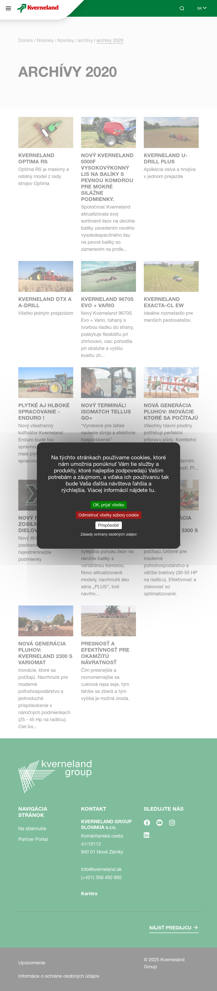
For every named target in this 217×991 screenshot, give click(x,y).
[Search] (182, 8)
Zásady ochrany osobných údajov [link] (109, 534)
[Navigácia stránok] (8, 8)
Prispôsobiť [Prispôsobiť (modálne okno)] (108, 525)
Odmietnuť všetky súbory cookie (108, 515)
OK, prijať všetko (108, 504)
